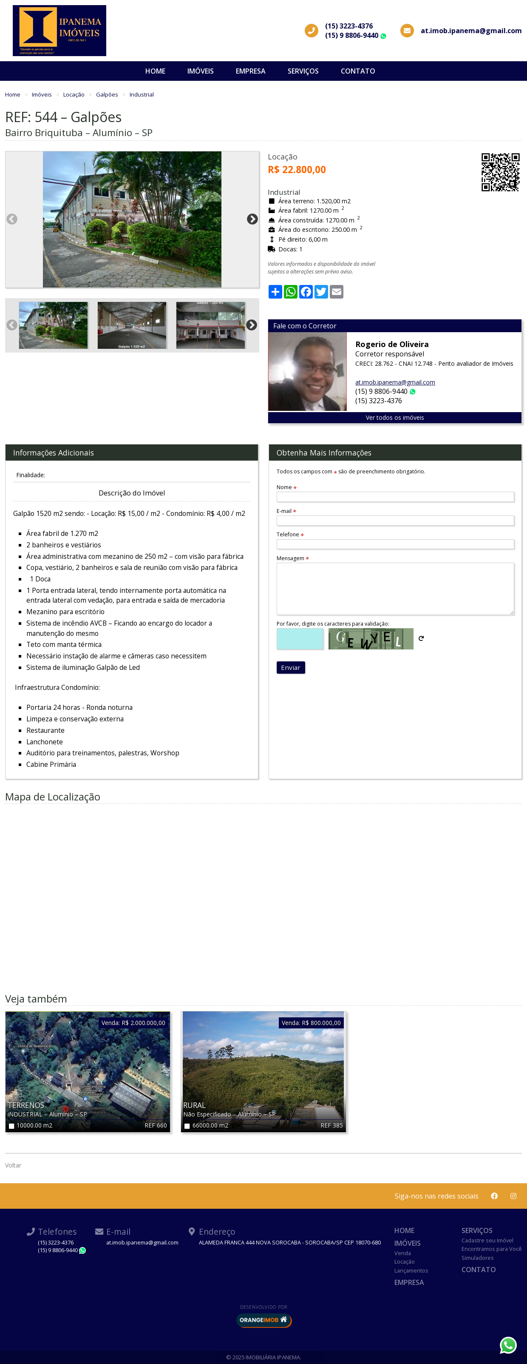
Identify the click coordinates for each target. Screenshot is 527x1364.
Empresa (251, 71)
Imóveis (200, 71)
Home (155, 71)
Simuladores (478, 1257)
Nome (287, 487)
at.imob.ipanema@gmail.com (395, 382)
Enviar (290, 667)
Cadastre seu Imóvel (487, 1240)
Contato (358, 71)
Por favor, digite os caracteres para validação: (333, 623)
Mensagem (293, 558)
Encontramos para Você (492, 1249)
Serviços (303, 71)
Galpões (107, 94)
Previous (12, 219)
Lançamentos (411, 1270)
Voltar (13, 1165)
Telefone (290, 534)
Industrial (142, 94)
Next (252, 219)
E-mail (286, 511)
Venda (402, 1253)
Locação (74, 94)
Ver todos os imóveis (395, 417)
